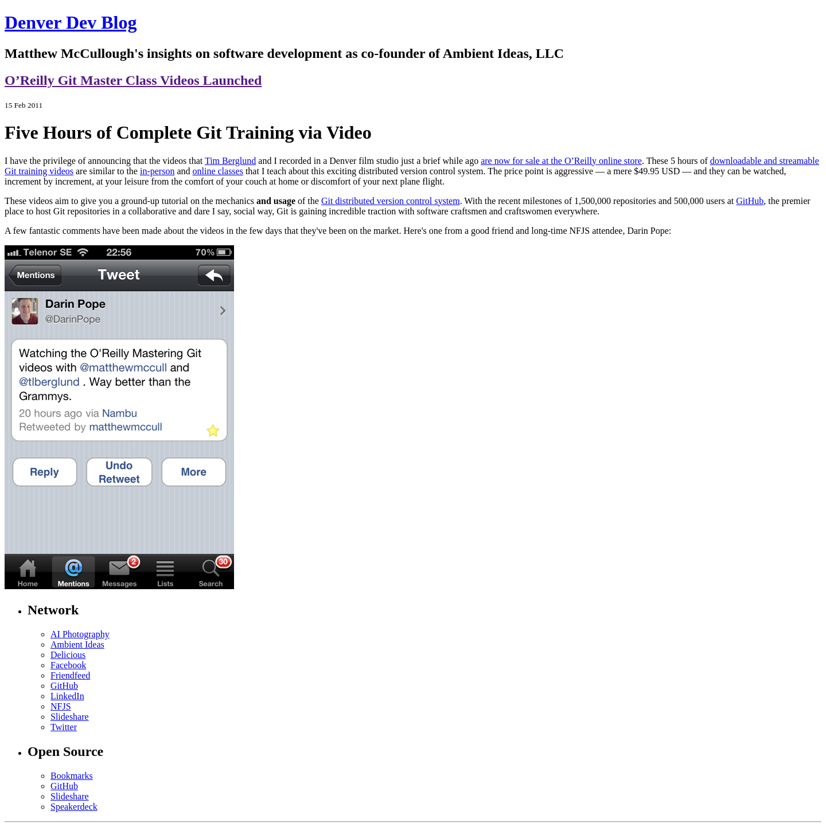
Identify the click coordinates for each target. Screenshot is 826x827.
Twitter (63, 727)
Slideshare (69, 717)
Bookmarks (71, 776)
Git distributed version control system (390, 201)
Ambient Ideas (77, 644)
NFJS (60, 706)
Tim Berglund (230, 161)
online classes (218, 171)
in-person (157, 171)
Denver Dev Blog (71, 22)
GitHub (749, 201)
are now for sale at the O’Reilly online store (561, 161)
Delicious (67, 655)
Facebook (68, 665)
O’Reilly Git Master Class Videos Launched (133, 80)
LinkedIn (67, 696)
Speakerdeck (74, 807)
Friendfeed (70, 675)
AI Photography (80, 634)
